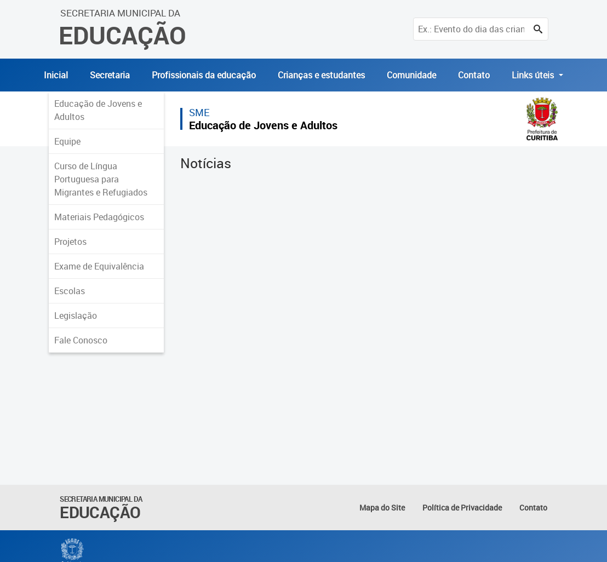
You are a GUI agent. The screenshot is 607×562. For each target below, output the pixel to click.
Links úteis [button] (534, 75)
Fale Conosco (80, 340)
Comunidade (411, 75)
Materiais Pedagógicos (99, 217)
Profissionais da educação (204, 75)
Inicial (56, 75)
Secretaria (110, 75)
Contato (474, 75)
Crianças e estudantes (321, 75)
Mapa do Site (382, 507)
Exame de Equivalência (99, 266)
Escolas (69, 291)
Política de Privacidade (462, 507)
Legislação (75, 315)
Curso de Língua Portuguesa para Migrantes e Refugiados (100, 179)
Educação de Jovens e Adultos (98, 110)
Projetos (70, 242)
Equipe (67, 141)
